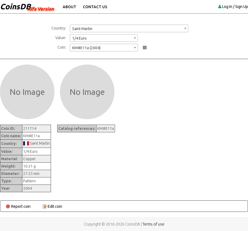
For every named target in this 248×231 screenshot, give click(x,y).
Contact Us (95, 7)
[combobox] (129, 28)
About (69, 7)
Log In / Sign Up (235, 6)
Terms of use (153, 224)
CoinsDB (15, 6)
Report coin (21, 206)
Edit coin (55, 206)
